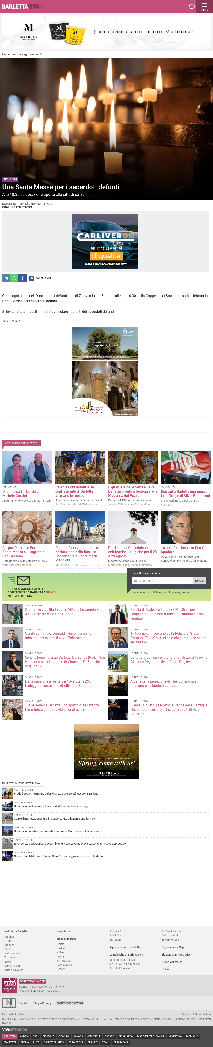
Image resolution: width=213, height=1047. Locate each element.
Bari (35, 1036)
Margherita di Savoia (150, 1036)
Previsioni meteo (172, 962)
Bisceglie (48, 1036)
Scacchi (61, 969)
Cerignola (93, 1036)
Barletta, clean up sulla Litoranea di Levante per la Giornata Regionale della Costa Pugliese (169, 659)
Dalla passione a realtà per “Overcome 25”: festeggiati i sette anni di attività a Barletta (58, 683)
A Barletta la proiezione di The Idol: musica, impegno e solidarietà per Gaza (163, 683)
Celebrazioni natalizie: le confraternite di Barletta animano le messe (74, 491)
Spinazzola (76, 1042)
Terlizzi (93, 1042)
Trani (105, 1042)
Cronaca (9, 945)
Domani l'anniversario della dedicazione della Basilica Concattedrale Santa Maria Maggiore (76, 554)
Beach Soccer (117, 935)
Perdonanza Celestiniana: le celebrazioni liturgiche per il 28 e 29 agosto (132, 552)
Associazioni (64, 931)
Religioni (9, 936)
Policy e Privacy (41, 1003)
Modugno (192, 1036)
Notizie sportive (66, 938)
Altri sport (115, 939)
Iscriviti (199, 580)
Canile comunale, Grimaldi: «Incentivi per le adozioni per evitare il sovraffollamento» (58, 635)
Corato (109, 1036)
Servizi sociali (12, 965)
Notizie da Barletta (15, 931)
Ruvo (36, 1042)
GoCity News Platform (70, 1003)
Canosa (78, 1036)
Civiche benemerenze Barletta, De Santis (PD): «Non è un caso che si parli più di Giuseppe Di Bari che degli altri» (65, 661)
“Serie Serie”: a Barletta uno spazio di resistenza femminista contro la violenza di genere (62, 707)
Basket (61, 948)
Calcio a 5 (115, 931)
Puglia (25, 1042)
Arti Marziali (64, 960)
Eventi (8, 961)
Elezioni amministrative (176, 954)
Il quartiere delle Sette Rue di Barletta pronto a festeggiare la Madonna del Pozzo (133, 491)
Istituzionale (11, 953)
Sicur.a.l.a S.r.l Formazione (125, 964)
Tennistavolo (64, 965)
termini (161, 592)
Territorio (9, 957)
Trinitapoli (121, 1042)
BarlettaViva (24, 6)
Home (6, 54)
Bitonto (63, 1036)
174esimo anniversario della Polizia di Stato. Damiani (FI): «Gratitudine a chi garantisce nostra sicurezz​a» (168, 637)
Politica (8, 949)
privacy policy (180, 592)
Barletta (10, 1036)
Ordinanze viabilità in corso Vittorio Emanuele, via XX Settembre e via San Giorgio (63, 611)
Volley (60, 952)
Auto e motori (170, 935)
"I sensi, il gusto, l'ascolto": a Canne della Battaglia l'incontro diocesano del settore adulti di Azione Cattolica (169, 709)
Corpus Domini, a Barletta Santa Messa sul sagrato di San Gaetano (23, 552)
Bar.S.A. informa (171, 931)
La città (8, 940)
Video (165, 969)
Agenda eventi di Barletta (125, 947)
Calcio (60, 944)
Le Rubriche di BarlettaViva (126, 954)
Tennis (61, 956)
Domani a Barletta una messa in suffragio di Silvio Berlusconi (185, 494)
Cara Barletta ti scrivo (122, 959)
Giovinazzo (126, 1036)
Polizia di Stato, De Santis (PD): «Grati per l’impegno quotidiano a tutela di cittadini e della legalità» (167, 613)
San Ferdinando (54, 1042)
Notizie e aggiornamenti (27, 54)
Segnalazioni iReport (174, 947)
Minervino (175, 1036)
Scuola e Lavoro (13, 970)
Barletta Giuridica (119, 968)
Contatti (22, 1003)
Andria (24, 1036)
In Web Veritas (170, 939)
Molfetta (10, 1042)
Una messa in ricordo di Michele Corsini (21, 494)
